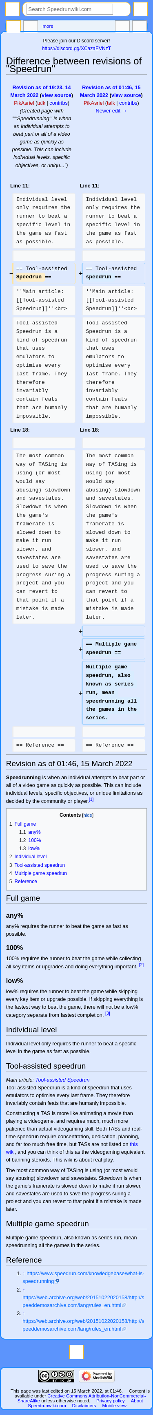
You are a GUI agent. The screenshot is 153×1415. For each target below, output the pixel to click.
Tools (139, 27)
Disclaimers (84, 1405)
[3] (107, 1013)
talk (41, 103)
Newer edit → (111, 111)
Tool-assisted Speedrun (62, 1080)
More (48, 26)
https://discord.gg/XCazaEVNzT (76, 48)
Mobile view (114, 1405)
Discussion (31, 27)
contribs (58, 103)
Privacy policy (110, 1400)
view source (56, 95)
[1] (91, 799)
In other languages (122, 27)
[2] (141, 964)
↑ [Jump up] (23, 1273)
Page (13, 27)
